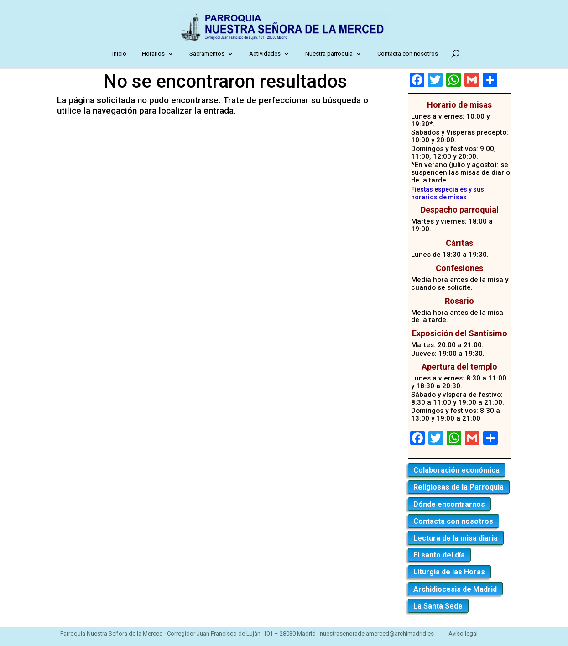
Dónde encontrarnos (449, 504)
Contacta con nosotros (409, 53)
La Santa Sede (438, 606)
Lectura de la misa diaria (455, 538)
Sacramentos (208, 53)
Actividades (267, 53)
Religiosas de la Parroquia (458, 487)
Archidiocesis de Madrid (455, 589)
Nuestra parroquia (331, 53)
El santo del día (439, 555)
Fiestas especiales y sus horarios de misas (447, 193)
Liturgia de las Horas (449, 572)
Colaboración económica (456, 470)
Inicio (121, 53)
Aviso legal (463, 633)
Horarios (155, 53)
